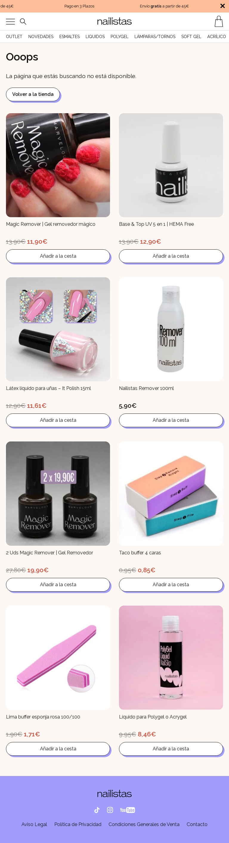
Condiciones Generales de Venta (144, 824)
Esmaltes (69, 36)
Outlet (14, 36)
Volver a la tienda (33, 94)
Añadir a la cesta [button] (58, 256)
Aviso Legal (34, 824)
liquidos (95, 36)
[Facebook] (127, 810)
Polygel (120, 36)
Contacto (197, 824)
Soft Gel (191, 36)
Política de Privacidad (77, 824)
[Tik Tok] (97, 810)
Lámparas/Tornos (154, 36)
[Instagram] (110, 810)
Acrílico (216, 36)
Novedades (40, 36)
